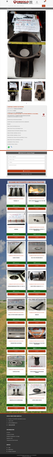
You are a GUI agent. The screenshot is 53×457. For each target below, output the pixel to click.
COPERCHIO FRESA (16, 371)
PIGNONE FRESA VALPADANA (16, 343)
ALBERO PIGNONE (16, 257)
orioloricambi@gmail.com (12, 422)
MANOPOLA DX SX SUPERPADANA (16, 400)
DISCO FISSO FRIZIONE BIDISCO (37, 257)
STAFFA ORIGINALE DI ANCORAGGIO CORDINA (37, 372)
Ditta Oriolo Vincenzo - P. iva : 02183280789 (29, 455)
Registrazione (10, 449)
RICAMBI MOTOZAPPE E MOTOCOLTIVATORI (17, 8)
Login (8, 447)
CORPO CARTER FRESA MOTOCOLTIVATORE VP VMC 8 (37, 201)
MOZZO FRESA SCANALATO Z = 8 (37, 286)
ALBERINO (16, 229)
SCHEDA (16, 208)
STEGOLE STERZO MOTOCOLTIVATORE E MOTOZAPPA (37, 344)
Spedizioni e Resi (10, 438)
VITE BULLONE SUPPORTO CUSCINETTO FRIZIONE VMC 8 (36, 230)
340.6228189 (11, 425)
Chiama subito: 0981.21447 (26, 174)
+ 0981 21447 (10, 420)
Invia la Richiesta (26, 171)
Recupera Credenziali (11, 451)
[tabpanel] (13, 91)
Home (8, 8)
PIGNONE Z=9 (16, 200)
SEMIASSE (37, 314)
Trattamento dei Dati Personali (12, 440)
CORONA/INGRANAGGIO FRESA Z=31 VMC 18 (16, 286)
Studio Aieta (29, 456)
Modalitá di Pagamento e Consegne (13, 436)
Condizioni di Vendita (10, 434)
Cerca (44, 5)
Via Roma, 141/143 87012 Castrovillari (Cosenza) (16, 418)
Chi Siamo (8, 432)
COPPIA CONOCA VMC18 (37, 400)
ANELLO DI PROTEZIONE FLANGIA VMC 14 (16, 314)
